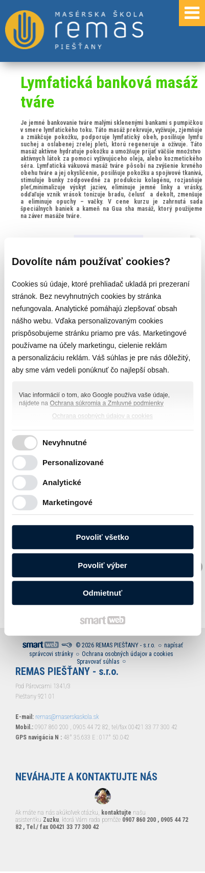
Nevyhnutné (64, 442)
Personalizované (73, 462)
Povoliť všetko (102, 537)
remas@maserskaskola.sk (67, 717)
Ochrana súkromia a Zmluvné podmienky (107, 403)
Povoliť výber (102, 565)
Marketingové (67, 502)
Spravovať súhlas (98, 661)
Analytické (61, 482)
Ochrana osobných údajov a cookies (102, 416)
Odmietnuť (102, 592)
